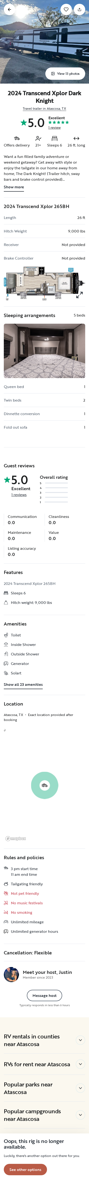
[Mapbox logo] (15, 838)
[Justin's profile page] (11, 974)
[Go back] (9, 9)
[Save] (66, 9)
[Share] (79, 9)
